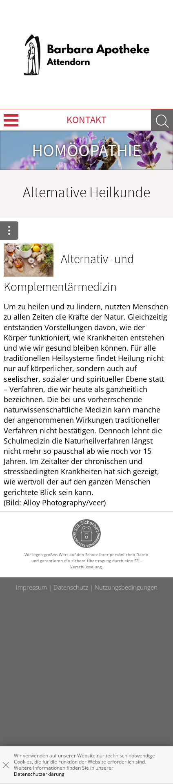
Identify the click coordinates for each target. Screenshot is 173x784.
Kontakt (86, 119)
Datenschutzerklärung (39, 773)
